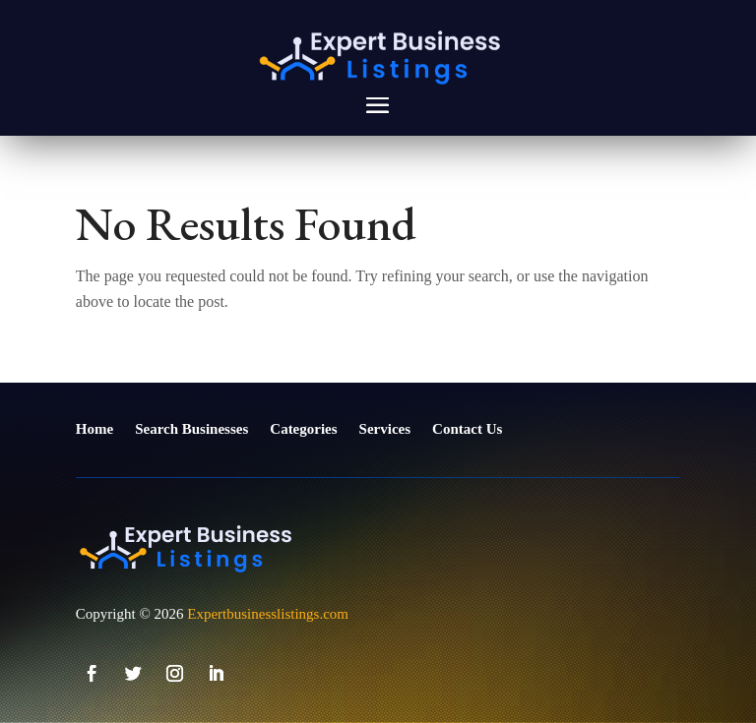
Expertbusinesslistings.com (267, 614)
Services (384, 429)
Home (94, 429)
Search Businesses (191, 429)
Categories (303, 429)
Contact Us (467, 429)
